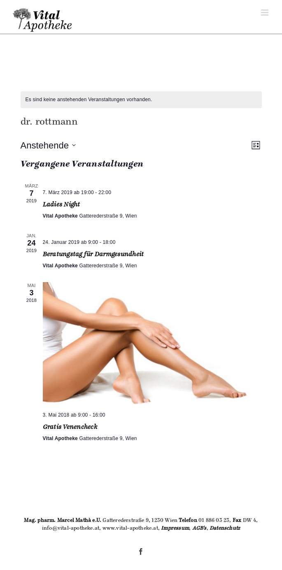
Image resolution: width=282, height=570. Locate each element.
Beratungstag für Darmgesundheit (93, 254)
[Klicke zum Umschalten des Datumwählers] (48, 145)
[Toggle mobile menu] (265, 12)
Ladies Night (61, 204)
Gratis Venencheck (70, 427)
